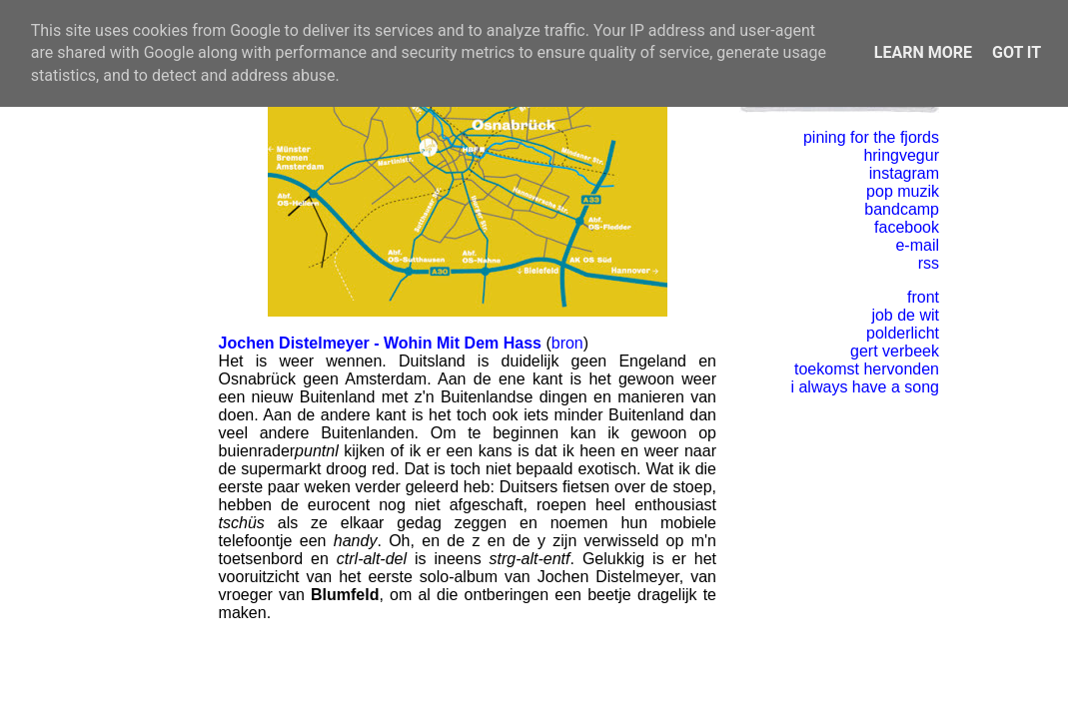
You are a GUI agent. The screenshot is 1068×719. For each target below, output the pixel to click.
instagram (904, 173)
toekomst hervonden (866, 368)
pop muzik (902, 191)
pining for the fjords (871, 137)
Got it (1016, 52)
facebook (906, 227)
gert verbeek (894, 351)
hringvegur (901, 155)
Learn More (923, 52)
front (923, 297)
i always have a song (864, 386)
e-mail (917, 245)
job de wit (905, 315)
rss (928, 263)
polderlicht (902, 333)
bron (567, 343)
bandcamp (901, 209)
